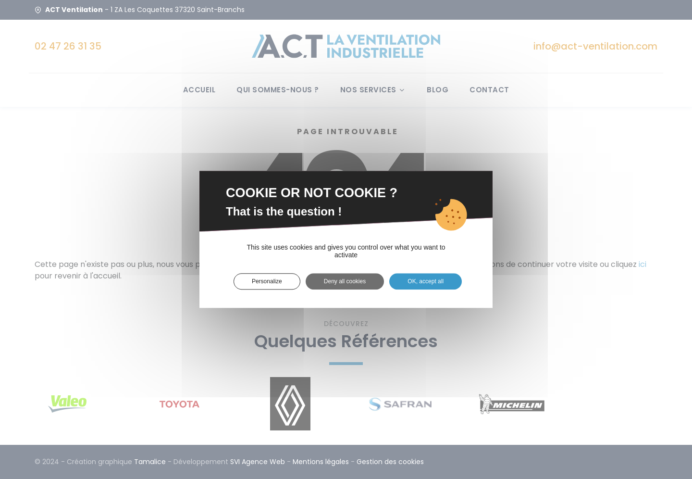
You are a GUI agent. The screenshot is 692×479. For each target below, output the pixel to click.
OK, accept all (426, 281)
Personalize (267, 281)
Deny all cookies (345, 281)
